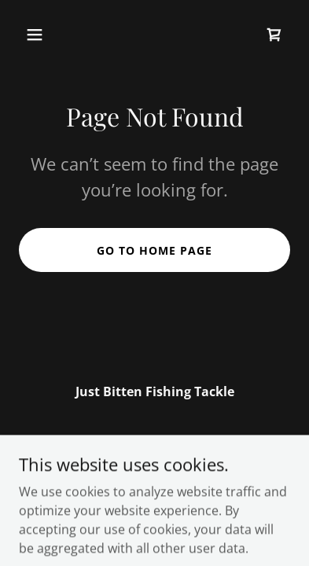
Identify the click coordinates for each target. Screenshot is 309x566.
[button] (50, 34)
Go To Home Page (154, 250)
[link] (274, 34)
